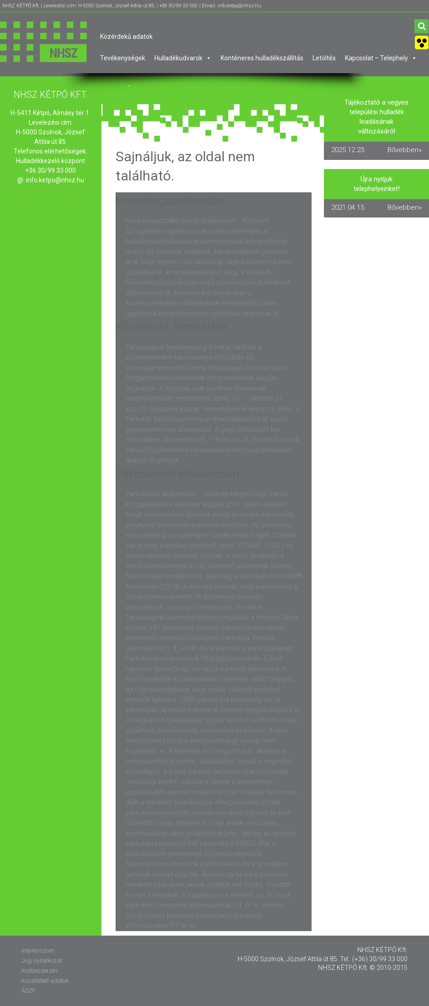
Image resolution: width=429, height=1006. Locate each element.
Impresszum (37, 950)
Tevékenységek (122, 58)
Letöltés (324, 58)
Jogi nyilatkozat (41, 960)
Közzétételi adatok (45, 980)
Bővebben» (404, 150)
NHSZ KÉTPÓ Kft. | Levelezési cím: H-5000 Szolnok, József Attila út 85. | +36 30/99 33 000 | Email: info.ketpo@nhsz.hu (131, 6)
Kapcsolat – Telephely (381, 58)
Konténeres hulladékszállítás (262, 58)
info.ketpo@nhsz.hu (55, 180)
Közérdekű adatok (126, 36)
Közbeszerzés (39, 970)
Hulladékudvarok (183, 58)
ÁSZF (28, 990)
